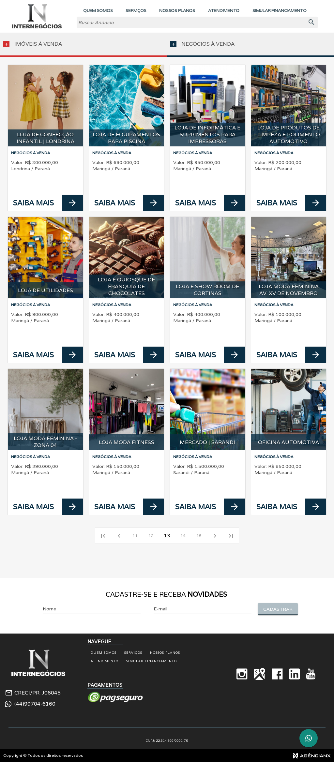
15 (199, 535)
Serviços (133, 652)
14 (183, 535)
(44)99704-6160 (34, 704)
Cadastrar (278, 609)
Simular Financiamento (151, 661)
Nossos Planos (165, 652)
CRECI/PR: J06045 (37, 693)
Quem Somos (103, 652)
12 (151, 535)
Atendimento (104, 661)
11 (135, 535)
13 (167, 535)
